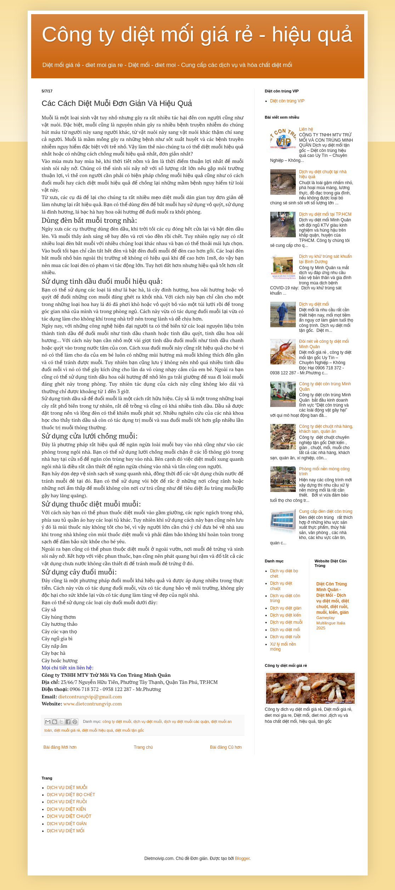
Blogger (242, 858)
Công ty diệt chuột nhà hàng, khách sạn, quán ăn (326, 429)
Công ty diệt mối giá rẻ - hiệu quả (197, 34)
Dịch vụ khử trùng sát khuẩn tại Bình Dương (325, 259)
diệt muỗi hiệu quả (97, 730)
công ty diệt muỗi (116, 721)
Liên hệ (306, 129)
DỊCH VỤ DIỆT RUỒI (67, 801)
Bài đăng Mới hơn (60, 747)
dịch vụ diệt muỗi (147, 721)
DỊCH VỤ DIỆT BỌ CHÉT (71, 794)
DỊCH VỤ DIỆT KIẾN (66, 809)
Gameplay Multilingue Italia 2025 (330, 623)
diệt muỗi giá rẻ (67, 730)
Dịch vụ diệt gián (285, 608)
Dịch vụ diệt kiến (285, 615)
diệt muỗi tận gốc (129, 730)
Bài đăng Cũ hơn (226, 747)
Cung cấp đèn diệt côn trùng (325, 511)
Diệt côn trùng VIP (287, 100)
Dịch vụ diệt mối (314, 304)
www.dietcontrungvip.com (92, 703)
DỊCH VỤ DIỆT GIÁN (67, 823)
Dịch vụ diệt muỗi (286, 622)
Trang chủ (143, 747)
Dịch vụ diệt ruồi (285, 636)
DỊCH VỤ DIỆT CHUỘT (69, 816)
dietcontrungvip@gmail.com (90, 696)
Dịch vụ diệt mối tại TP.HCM (325, 214)
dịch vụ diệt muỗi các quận (186, 721)
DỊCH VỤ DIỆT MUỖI (67, 787)
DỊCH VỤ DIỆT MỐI (65, 830)
